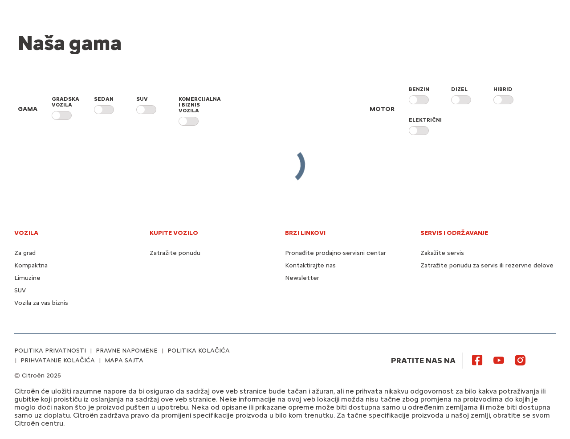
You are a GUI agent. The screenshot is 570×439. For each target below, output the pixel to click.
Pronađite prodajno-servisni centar (335, 253)
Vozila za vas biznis (41, 303)
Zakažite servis (442, 253)
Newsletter (302, 278)
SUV (20, 290)
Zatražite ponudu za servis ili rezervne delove (487, 265)
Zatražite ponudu (175, 253)
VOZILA (26, 233)
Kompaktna (31, 265)
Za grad (25, 253)
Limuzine (27, 278)
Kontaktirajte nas (310, 265)
